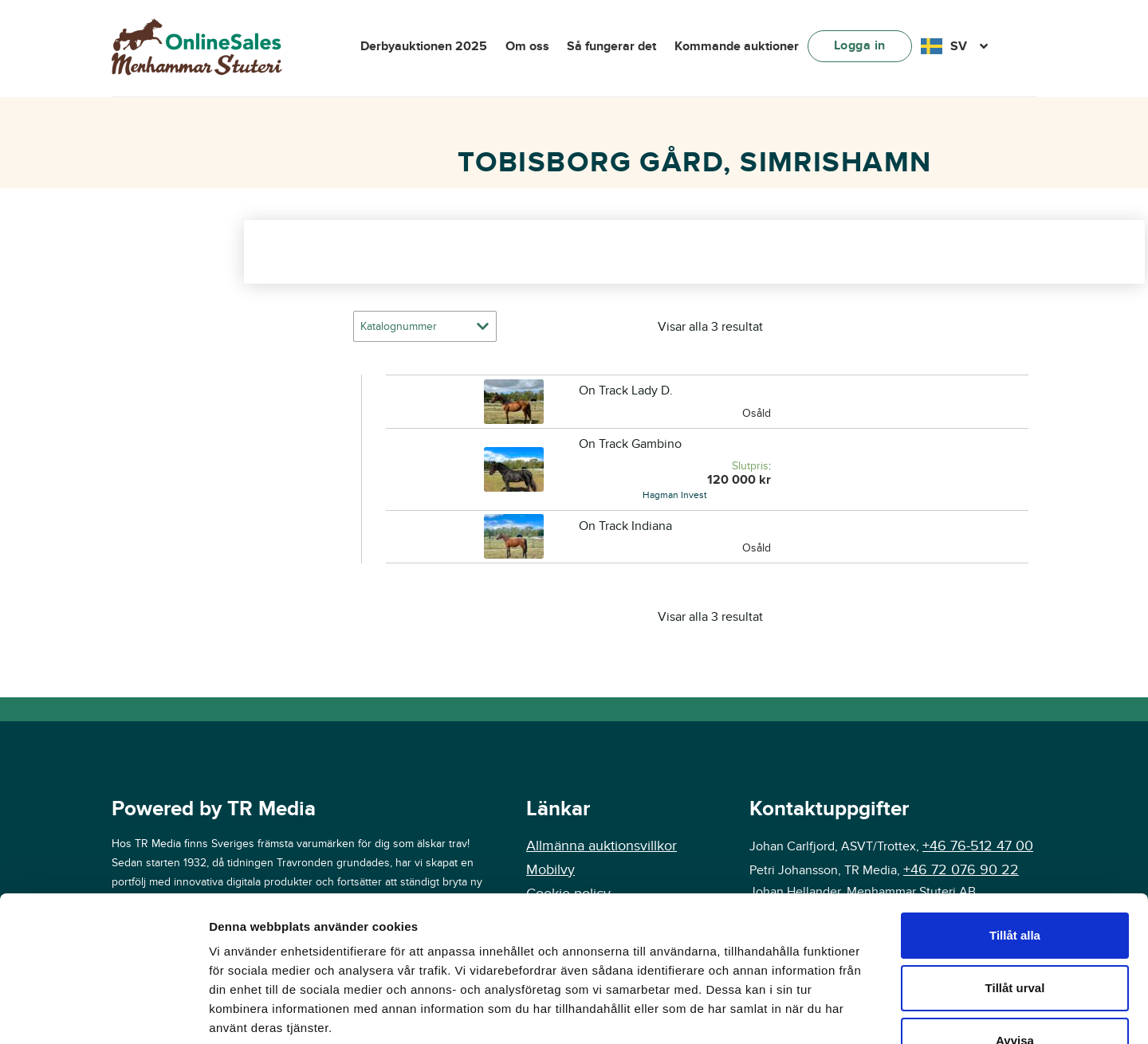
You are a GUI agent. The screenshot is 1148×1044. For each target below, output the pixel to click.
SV (958, 46)
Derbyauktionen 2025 (423, 46)
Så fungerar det (611, 46)
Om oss (527, 46)
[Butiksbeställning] (425, 326)
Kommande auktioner (736, 46)
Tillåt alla (1014, 799)
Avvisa (1015, 904)
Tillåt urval (1015, 851)
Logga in (860, 45)
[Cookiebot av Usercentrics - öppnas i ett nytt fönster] (103, 1013)
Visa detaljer (1020, 1012)
